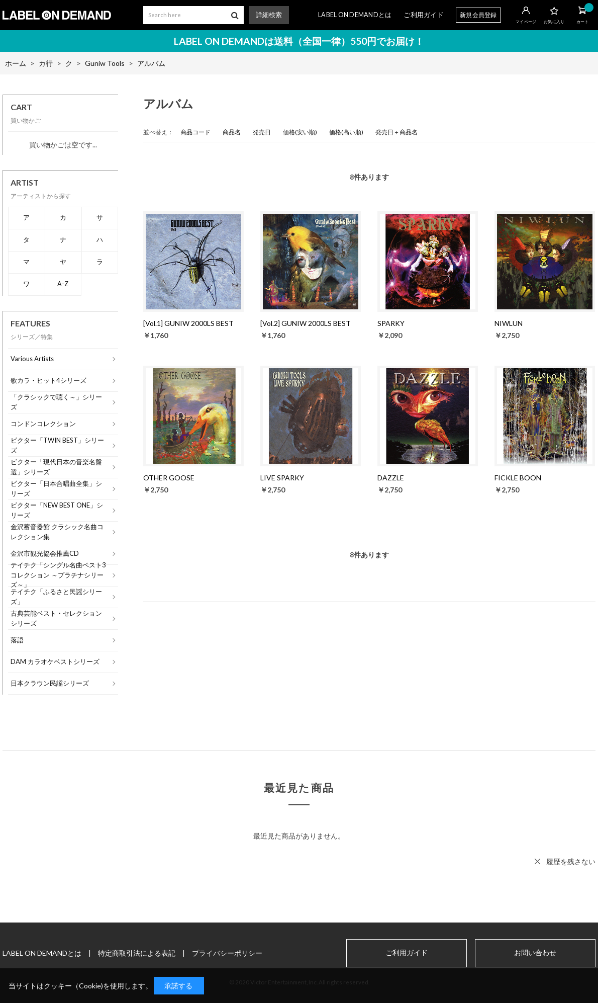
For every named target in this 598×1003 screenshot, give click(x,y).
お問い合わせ (535, 953)
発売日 (262, 132)
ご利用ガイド (424, 15)
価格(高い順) (346, 132)
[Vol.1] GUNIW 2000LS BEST (188, 323)
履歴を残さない (570, 861)
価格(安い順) (300, 132)
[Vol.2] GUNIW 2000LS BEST (305, 323)
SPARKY (391, 323)
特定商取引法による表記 (136, 953)
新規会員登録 (478, 15)
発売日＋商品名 (396, 132)
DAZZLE (390, 477)
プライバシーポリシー (227, 953)
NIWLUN (508, 323)
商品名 (232, 132)
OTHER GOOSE (168, 477)
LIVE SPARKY (282, 477)
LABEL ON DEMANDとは (354, 15)
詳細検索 (269, 15)
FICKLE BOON (517, 477)
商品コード (195, 132)
